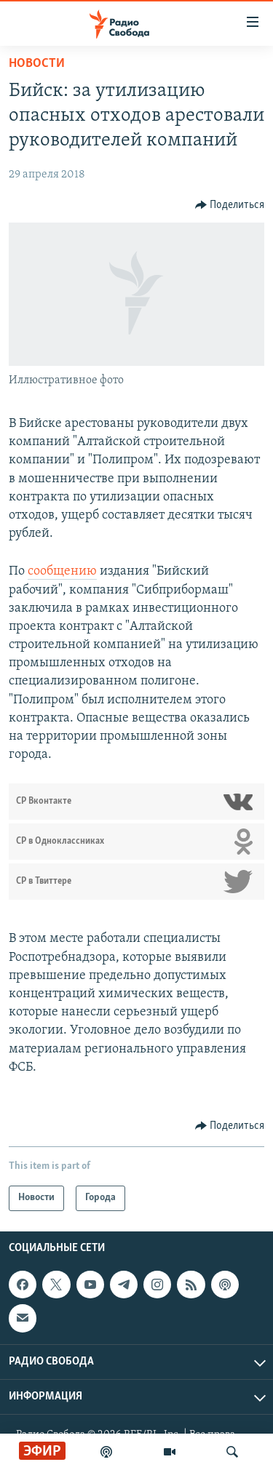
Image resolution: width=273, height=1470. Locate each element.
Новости (37, 64)
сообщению (62, 571)
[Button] (230, 205)
